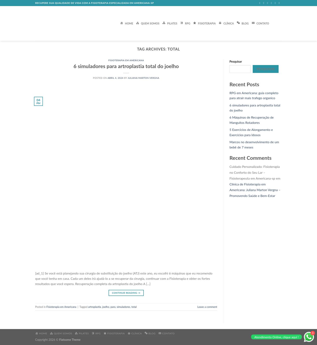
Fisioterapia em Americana (126, 60)
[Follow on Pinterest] (280, 3)
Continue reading (126, 293)
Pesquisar (235, 61)
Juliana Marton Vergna (143, 78)
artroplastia (94, 306)
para (113, 306)
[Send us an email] (272, 3)
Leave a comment (207, 306)
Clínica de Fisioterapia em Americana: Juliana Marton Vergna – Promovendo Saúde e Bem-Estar (254, 190)
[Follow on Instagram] (264, 3)
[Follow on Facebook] (260, 3)
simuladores (123, 306)
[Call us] (276, 3)
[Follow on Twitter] (268, 3)
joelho (105, 306)
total (134, 306)
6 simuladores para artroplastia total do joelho (126, 66)
